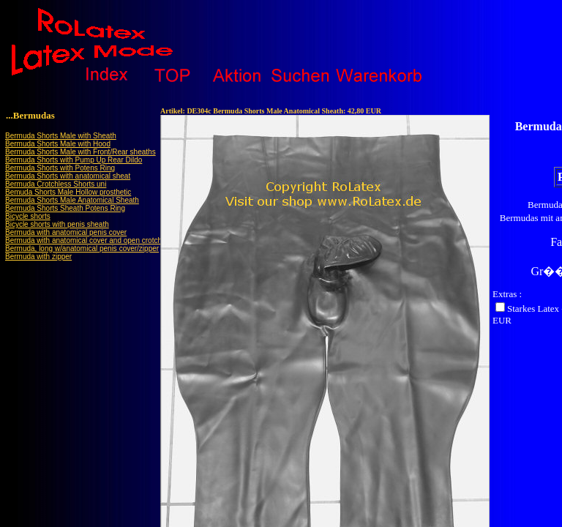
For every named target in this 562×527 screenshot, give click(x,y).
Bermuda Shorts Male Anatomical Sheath (72, 200)
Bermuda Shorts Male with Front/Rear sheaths (80, 152)
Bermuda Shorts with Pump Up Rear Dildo (73, 160)
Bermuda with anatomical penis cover (66, 232)
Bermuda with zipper (38, 257)
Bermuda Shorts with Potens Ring (60, 168)
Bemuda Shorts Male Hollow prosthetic (68, 192)
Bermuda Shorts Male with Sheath (60, 136)
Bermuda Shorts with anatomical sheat (67, 176)
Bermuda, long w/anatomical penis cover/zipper (82, 248)
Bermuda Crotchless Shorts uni (55, 184)
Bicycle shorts (27, 216)
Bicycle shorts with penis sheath (57, 224)
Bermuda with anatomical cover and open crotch (83, 240)
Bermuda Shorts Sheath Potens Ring (65, 208)
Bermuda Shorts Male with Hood (57, 144)
